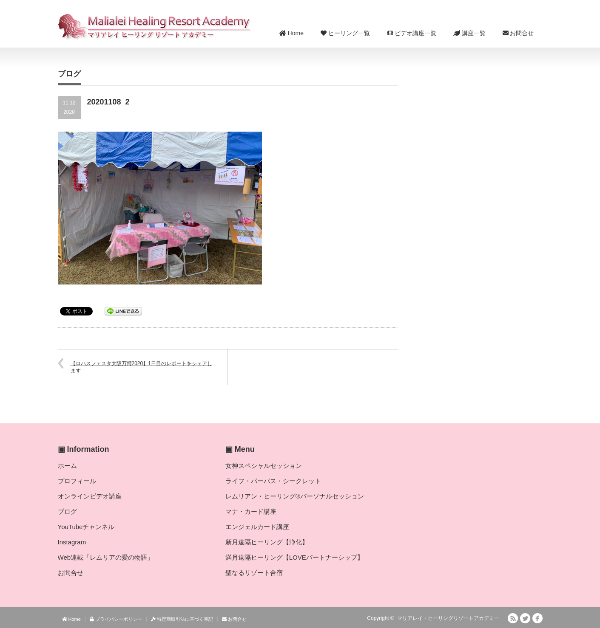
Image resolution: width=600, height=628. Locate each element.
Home (291, 33)
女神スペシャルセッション (263, 465)
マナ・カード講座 (250, 511)
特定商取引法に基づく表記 (182, 619)
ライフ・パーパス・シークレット (273, 480)
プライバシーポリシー (116, 619)
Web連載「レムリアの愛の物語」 (106, 557)
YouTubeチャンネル (86, 526)
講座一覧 (469, 33)
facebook (537, 618)
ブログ (67, 511)
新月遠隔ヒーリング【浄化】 (266, 542)
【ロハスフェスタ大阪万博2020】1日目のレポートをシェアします (141, 367)
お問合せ (518, 33)
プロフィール (77, 480)
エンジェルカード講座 (257, 526)
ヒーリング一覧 (345, 33)
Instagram (72, 542)
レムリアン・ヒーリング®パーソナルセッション (294, 496)
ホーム (67, 465)
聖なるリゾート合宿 (254, 572)
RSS (513, 618)
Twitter (525, 618)
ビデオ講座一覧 (411, 33)
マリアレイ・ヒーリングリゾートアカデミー (448, 618)
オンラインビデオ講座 (90, 496)
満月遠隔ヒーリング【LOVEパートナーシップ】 (294, 557)
